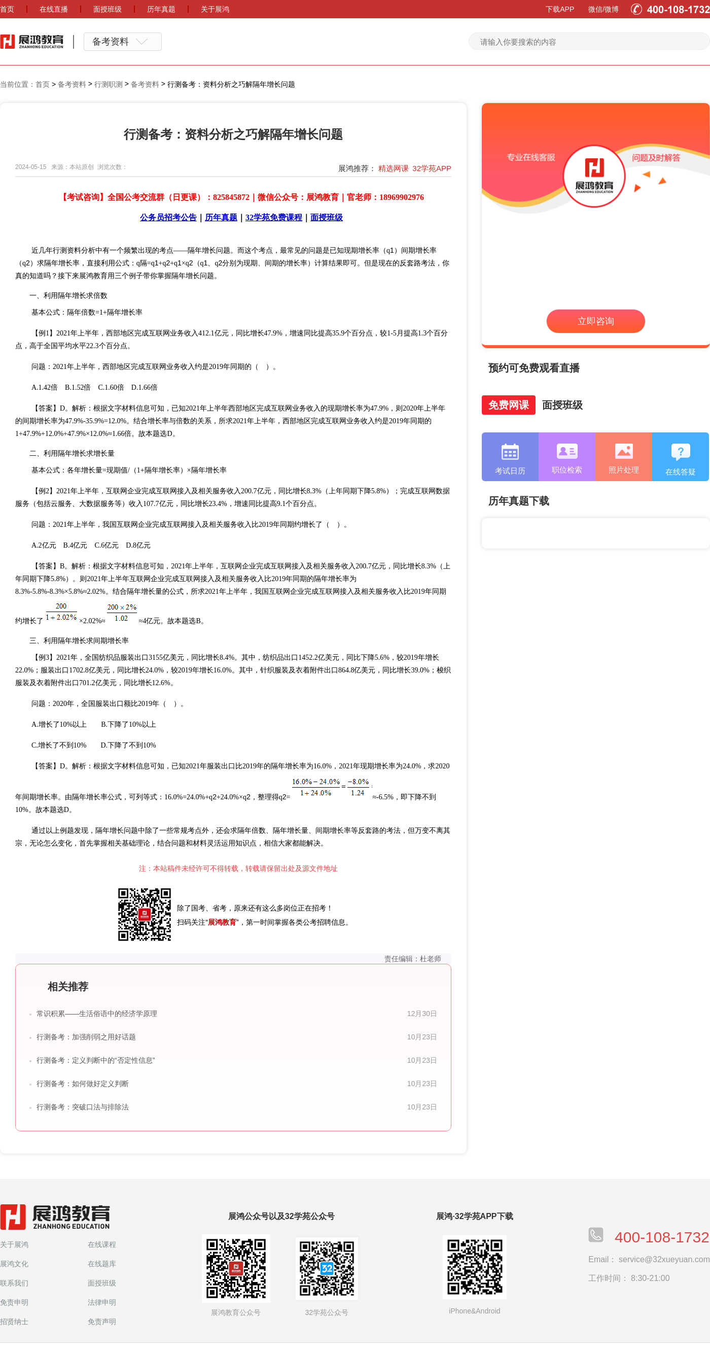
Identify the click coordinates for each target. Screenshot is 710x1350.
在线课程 (102, 1244)
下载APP (560, 9)
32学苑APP (431, 168)
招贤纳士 (14, 1322)
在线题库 (102, 1264)
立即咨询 (596, 321)
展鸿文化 (14, 1264)
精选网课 (393, 168)
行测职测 (108, 84)
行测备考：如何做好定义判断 (83, 1083)
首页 (43, 84)
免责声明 (102, 1322)
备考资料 (72, 84)
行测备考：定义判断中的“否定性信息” (96, 1060)
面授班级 (102, 1283)
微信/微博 (603, 9)
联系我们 (14, 1283)
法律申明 (102, 1302)
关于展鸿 (14, 1244)
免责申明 (14, 1302)
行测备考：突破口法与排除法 (83, 1107)
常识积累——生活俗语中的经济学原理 (97, 1013)
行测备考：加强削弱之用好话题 (86, 1037)
